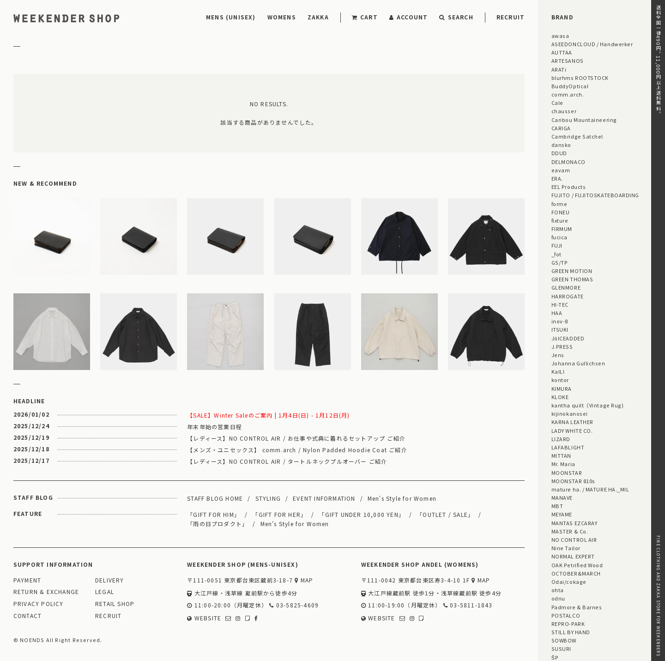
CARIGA (561, 128)
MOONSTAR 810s (573, 481)
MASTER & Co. (569, 531)
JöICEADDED (567, 338)
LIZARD (560, 439)
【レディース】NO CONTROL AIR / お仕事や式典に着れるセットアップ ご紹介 (296, 438)
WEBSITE (204, 618)
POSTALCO (565, 615)
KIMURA (561, 388)
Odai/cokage (568, 581)
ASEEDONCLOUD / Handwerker (592, 44)
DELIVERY (109, 580)
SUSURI (561, 648)
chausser (563, 111)
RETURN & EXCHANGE (46, 591)
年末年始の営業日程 (214, 427)
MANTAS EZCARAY (574, 523)
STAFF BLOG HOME (215, 498)
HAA (556, 312)
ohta (557, 590)
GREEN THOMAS (572, 279)
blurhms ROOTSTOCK (580, 77)
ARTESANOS (567, 60)
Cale (557, 102)
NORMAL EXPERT (573, 556)
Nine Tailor (565, 548)
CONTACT (27, 615)
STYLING (268, 498)
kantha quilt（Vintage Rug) (587, 405)
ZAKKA (318, 17)
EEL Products (568, 186)
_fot (556, 254)
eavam (560, 170)
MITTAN (561, 455)
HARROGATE (567, 296)
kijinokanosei (569, 413)
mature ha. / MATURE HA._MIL (590, 489)
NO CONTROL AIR (574, 539)
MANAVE (562, 497)
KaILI (558, 371)
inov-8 (559, 321)
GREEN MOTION (571, 270)
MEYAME (561, 514)
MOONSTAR (566, 472)
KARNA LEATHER (572, 421)
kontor (560, 379)
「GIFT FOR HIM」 (213, 514)
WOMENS (281, 17)
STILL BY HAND (570, 632)
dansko (561, 144)
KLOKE (560, 396)
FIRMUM (561, 228)
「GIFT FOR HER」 (279, 514)
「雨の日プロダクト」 (217, 524)
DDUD (559, 153)
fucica (559, 237)
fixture (559, 220)
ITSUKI (559, 329)
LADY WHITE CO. (572, 430)
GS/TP (559, 262)
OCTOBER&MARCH (576, 573)
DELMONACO (568, 161)
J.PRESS (562, 346)
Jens (557, 354)
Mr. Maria (563, 463)
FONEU (560, 212)
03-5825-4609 (294, 605)
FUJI (556, 245)
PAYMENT (27, 580)
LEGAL (104, 591)
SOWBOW (563, 640)
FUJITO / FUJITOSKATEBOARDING (595, 195)
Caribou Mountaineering (584, 119)
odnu (558, 598)
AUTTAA (561, 52)
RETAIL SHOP (114, 603)
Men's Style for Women (402, 498)
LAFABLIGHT (567, 447)
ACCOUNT (408, 17)
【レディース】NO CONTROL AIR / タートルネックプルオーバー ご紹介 (287, 461)
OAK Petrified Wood (577, 565)
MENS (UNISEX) (231, 17)
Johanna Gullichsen (578, 363)
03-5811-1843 (468, 605)
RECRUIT (510, 17)
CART (365, 17)
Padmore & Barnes (576, 607)
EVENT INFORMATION (324, 498)
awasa (560, 35)
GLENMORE (565, 287)
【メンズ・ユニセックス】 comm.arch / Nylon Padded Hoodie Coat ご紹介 (297, 450)
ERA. (557, 178)
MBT (557, 505)
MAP (304, 580)
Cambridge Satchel (577, 136)
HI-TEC (559, 304)
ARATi (559, 69)
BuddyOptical (569, 86)
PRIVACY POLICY (38, 603)
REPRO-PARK (568, 623)
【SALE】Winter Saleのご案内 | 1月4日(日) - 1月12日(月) (268, 415)
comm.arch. (567, 94)
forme (559, 203)
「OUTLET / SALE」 (445, 514)
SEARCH (456, 17)
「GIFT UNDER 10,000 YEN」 (362, 514)
